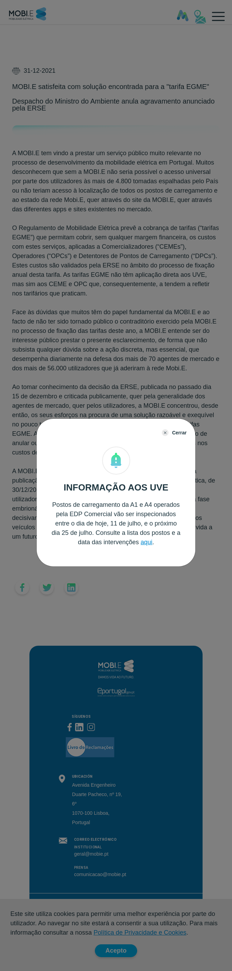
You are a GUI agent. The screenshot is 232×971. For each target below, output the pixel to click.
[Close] (174, 432)
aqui (146, 542)
